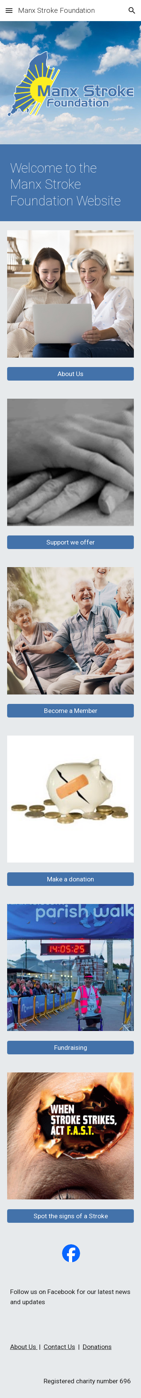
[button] (9, 10)
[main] (70, 184)
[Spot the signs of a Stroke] (71, 1216)
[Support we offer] (71, 542)
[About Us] (71, 374)
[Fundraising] (71, 1047)
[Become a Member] (71, 711)
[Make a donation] (71, 879)
